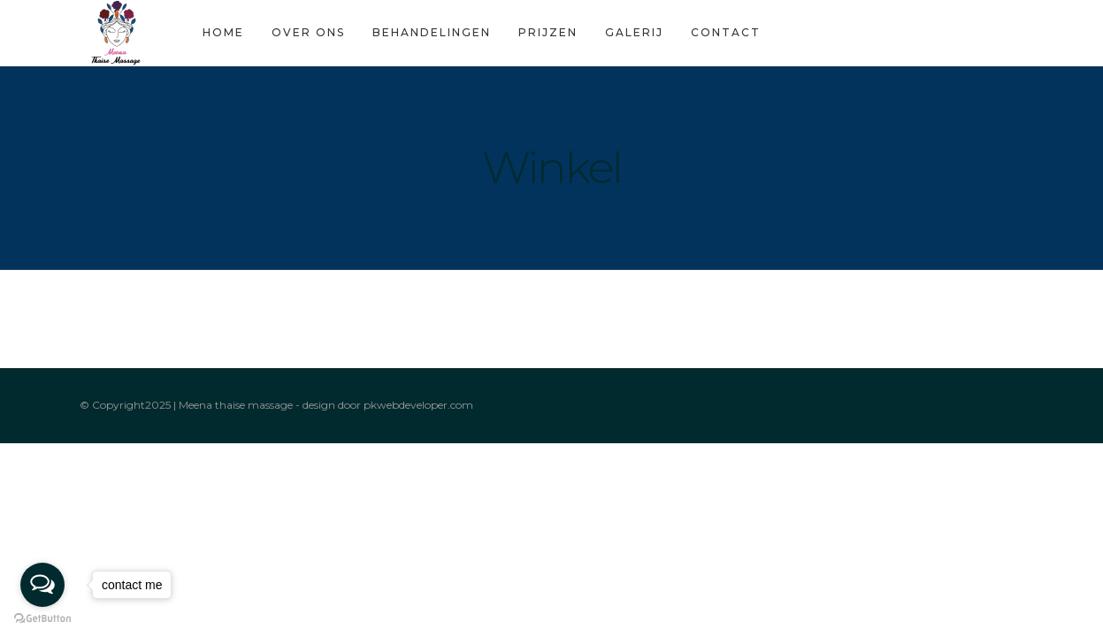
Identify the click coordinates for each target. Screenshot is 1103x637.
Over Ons (304, 32)
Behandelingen (428, 32)
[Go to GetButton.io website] (42, 619)
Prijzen (544, 32)
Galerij (630, 32)
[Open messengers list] (42, 585)
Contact (722, 32)
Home (220, 32)
